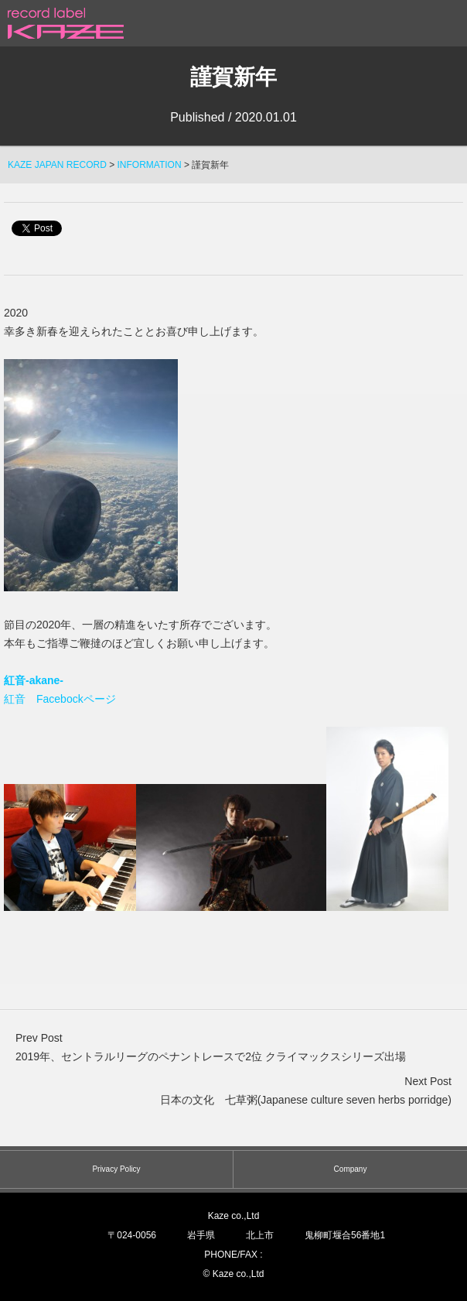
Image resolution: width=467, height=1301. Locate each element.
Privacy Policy (116, 1169)
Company (350, 1169)
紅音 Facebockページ (60, 699)
